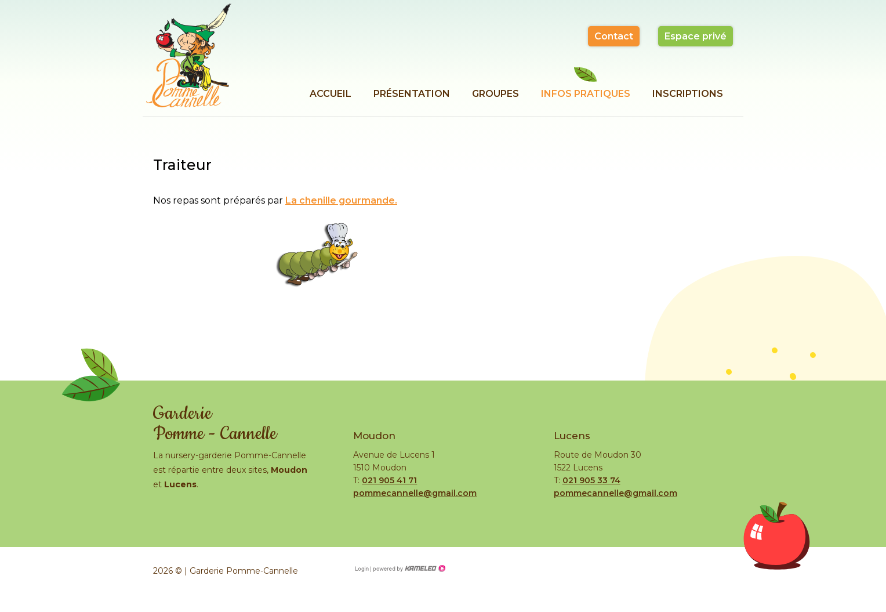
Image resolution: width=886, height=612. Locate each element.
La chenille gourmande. (341, 200)
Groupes (495, 93)
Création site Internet (408, 568)
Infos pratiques (585, 93)
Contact (613, 36)
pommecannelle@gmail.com (415, 493)
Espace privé (695, 36)
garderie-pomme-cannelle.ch (188, 55)
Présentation (411, 93)
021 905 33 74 (591, 480)
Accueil (330, 93)
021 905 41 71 (389, 480)
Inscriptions (687, 93)
